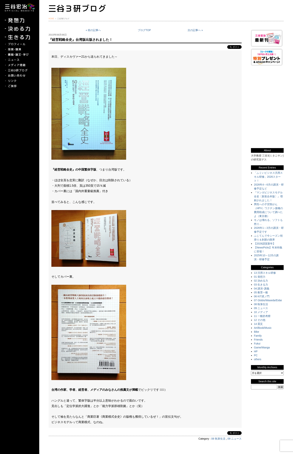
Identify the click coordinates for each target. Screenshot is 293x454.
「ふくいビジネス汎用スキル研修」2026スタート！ (268, 176)
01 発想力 (259, 276)
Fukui (257, 343)
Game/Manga (262, 347)
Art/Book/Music (263, 327)
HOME (51, 19)
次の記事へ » (195, 30)
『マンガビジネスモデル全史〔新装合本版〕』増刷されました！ (268, 196)
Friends (258, 339)
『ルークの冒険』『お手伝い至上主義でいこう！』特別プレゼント (267, 57)
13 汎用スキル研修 (265, 272)
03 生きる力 (261, 284)
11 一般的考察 (262, 316)
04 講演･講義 (261, 288)
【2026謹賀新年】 (264, 243)
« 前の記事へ (93, 30)
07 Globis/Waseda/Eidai (268, 300)
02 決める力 (261, 280)
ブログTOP (144, 30)
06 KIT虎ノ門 (261, 296)
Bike (256, 331)
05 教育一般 (261, 292)
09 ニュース (235, 438)
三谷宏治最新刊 (267, 38)
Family (258, 335)
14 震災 (258, 323)
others (257, 359)
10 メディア (261, 312)
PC (255, 355)
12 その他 (259, 319)
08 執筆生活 (218, 438)
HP (255, 351)
